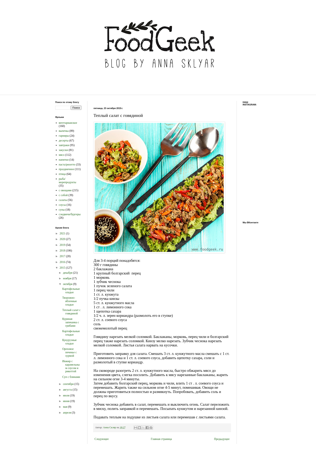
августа (68, 389)
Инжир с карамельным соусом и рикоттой (71, 366)
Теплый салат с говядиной (71, 312)
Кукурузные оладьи (69, 342)
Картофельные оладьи (71, 290)
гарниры (64, 135)
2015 (63, 267)
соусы (62, 204)
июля (66, 395)
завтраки (64, 145)
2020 (63, 239)
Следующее (102, 439)
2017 (63, 256)
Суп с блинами (71, 376)
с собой (63, 195)
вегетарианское (68, 122)
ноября (67, 278)
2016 (63, 262)
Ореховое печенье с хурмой (69, 352)
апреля (67, 412)
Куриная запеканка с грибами (70, 322)
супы (62, 209)
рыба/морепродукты (67, 180)
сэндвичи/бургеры (70, 214)
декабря (68, 272)
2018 (63, 250)
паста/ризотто (67, 164)
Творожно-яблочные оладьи (69, 301)
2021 (63, 233)
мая (65, 406)
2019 (63, 244)
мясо (62, 154)
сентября (68, 384)
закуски (63, 150)
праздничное (66, 169)
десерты (64, 140)
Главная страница (161, 439)
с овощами (65, 190)
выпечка (64, 130)
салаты (63, 200)
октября (68, 284)
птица (62, 174)
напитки (64, 159)
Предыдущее (222, 439)
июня (66, 401)
